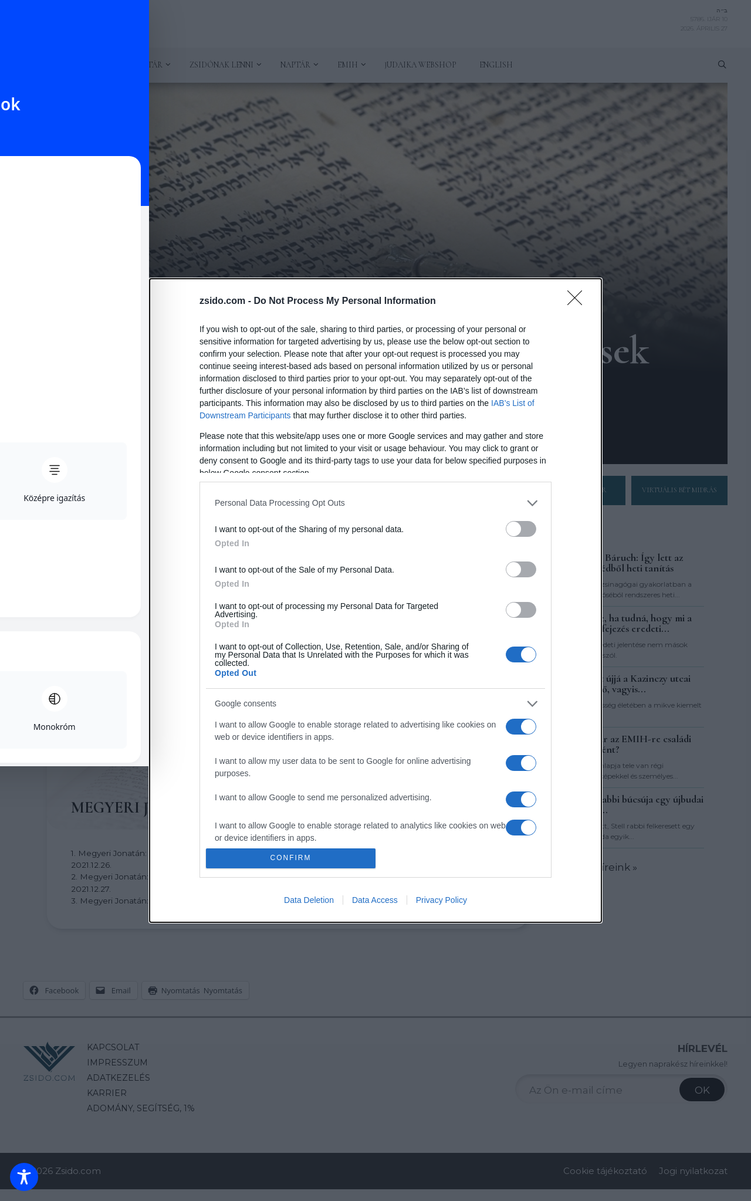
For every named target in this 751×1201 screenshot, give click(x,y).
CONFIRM (291, 858)
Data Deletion (309, 900)
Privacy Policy (441, 900)
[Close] (578, 301)
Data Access (375, 900)
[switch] (521, 529)
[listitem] (375, 503)
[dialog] (375, 600)
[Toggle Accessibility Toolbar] (24, 1177)
